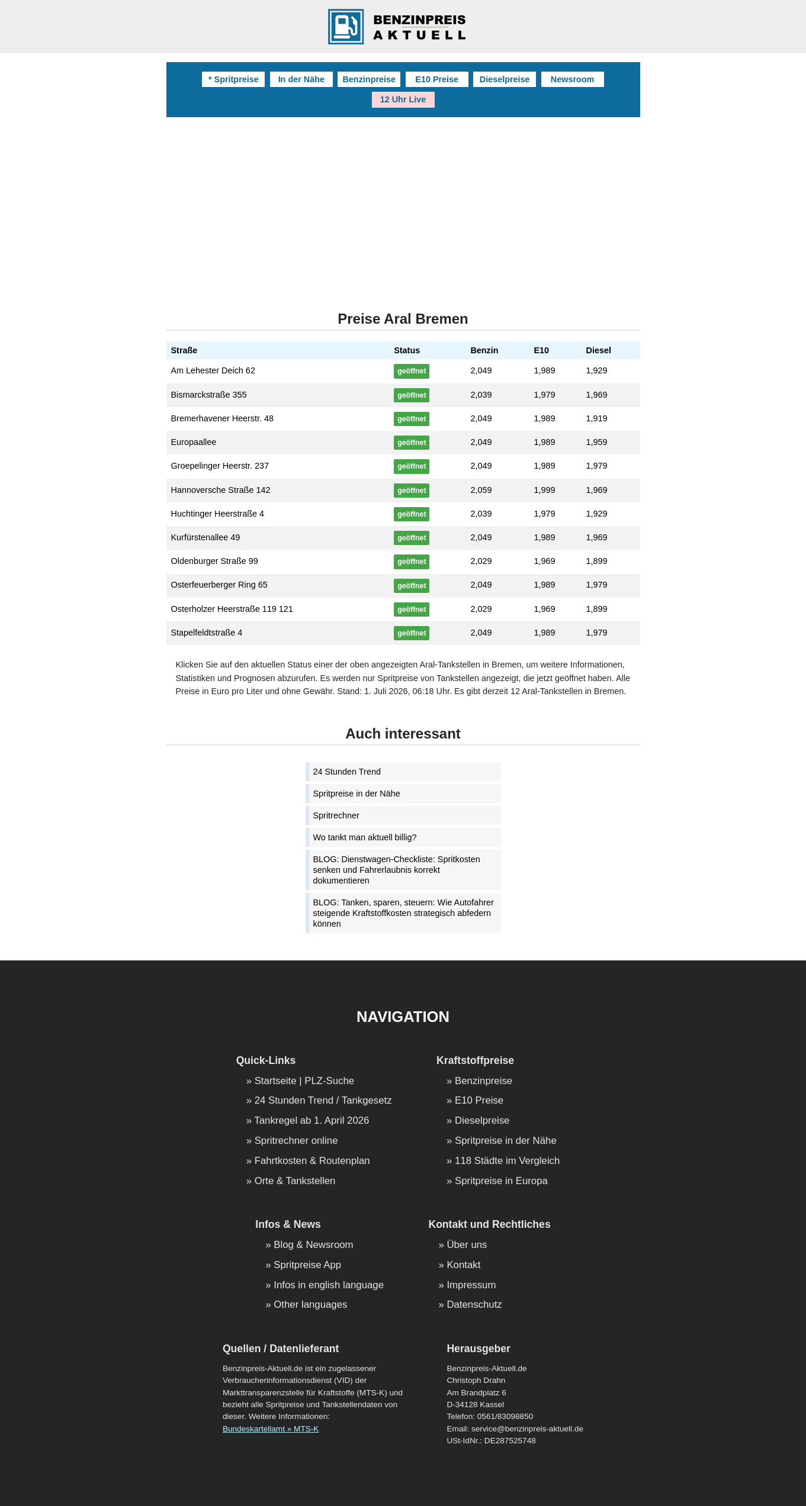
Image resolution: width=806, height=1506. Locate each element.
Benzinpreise (369, 79)
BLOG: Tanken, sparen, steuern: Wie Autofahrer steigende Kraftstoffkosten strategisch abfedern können (403, 913)
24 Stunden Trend (347, 771)
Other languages (310, 1305)
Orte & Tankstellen (295, 1181)
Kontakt (463, 1265)
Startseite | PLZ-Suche (305, 1081)
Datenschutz (474, 1305)
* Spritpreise (233, 79)
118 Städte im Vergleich (507, 1161)
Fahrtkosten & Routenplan (312, 1161)
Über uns (467, 1245)
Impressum (471, 1286)
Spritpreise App (307, 1265)
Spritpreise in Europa (501, 1181)
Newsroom (573, 79)
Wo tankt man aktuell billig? (365, 837)
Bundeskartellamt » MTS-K (271, 1428)
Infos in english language (329, 1286)
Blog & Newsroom (313, 1245)
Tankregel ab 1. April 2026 (311, 1121)
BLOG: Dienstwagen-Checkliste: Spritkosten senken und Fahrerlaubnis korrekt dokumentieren (396, 869)
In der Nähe (301, 79)
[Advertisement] (403, 206)
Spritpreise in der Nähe (356, 793)
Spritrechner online (296, 1141)
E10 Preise (436, 79)
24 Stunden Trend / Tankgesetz (323, 1101)
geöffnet (411, 371)
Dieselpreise (505, 79)
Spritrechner (336, 815)
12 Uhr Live (403, 99)
